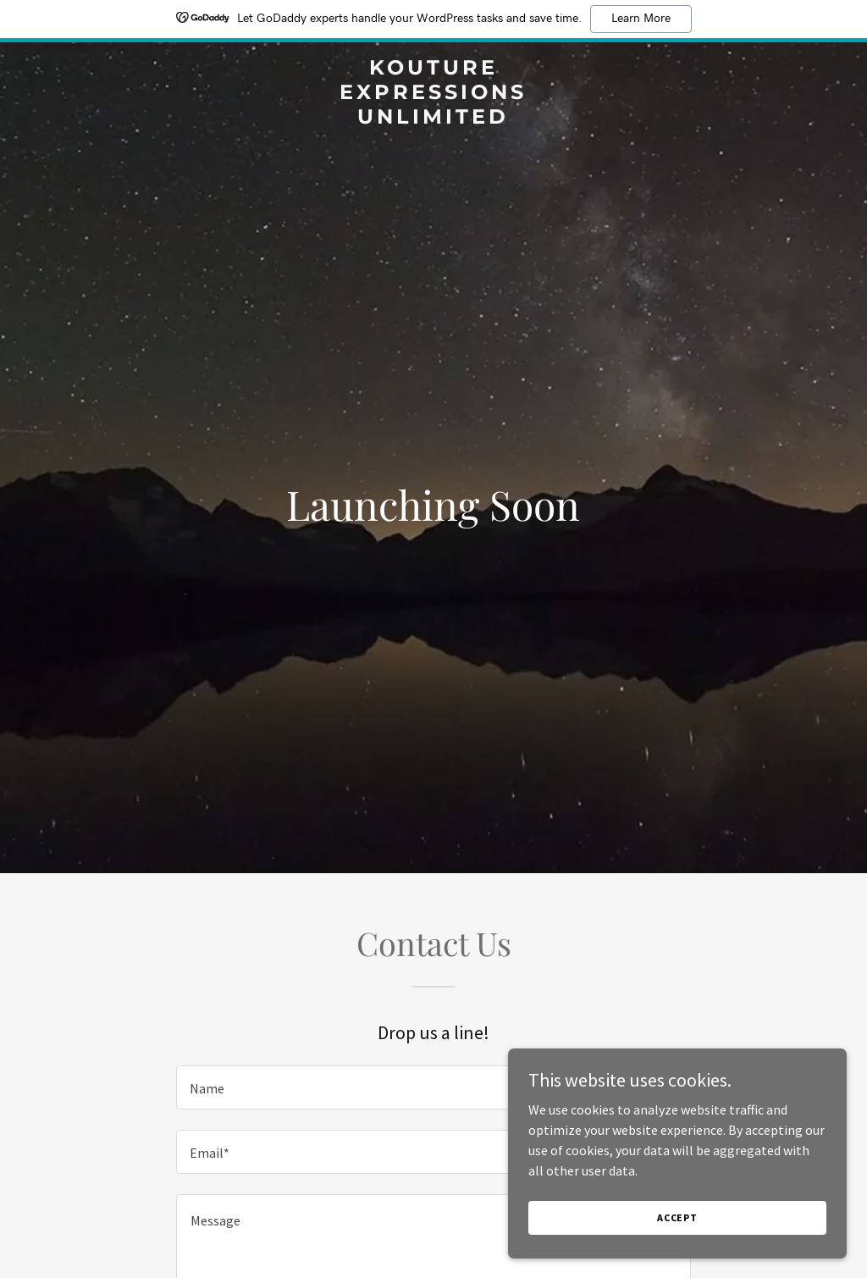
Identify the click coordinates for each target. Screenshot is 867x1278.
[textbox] (433, 1087)
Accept (677, 1217)
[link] (433, 118)
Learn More (641, 19)
